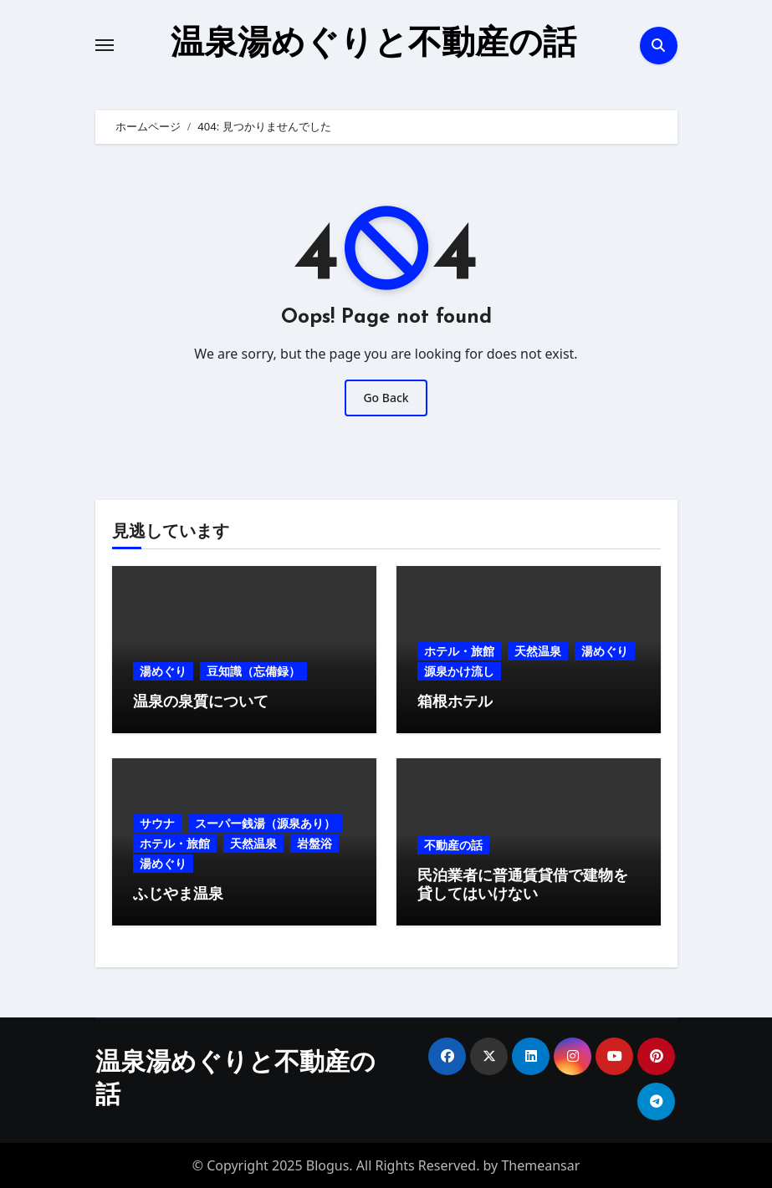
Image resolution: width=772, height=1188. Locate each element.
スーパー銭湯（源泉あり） (265, 823)
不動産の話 (453, 845)
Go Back (385, 397)
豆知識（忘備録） (253, 671)
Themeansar (540, 1165)
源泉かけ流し (459, 671)
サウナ (157, 823)
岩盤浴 (314, 843)
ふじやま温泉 (178, 895)
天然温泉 (537, 651)
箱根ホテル (455, 703)
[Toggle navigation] (104, 45)
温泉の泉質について (200, 703)
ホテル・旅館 (459, 651)
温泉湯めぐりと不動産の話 (373, 45)
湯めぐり (163, 671)
